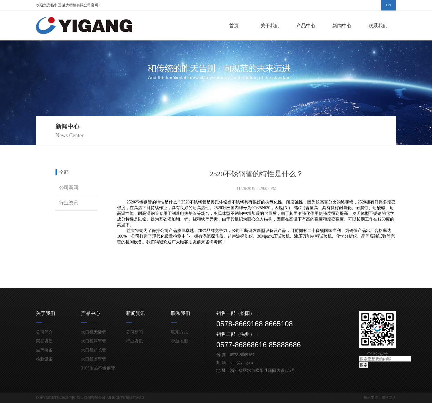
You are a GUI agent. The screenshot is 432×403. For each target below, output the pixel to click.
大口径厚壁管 (93, 341)
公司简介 (44, 332)
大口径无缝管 (93, 332)
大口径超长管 (93, 350)
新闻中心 (342, 25)
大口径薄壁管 (93, 359)
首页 (234, 25)
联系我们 (378, 25)
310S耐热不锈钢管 (98, 368)
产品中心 (306, 25)
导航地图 (179, 341)
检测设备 (44, 359)
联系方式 (179, 332)
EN (388, 5)
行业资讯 (68, 202)
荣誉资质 (44, 341)
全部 (64, 172)
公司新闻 (68, 187)
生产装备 (44, 350)
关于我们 (270, 25)
